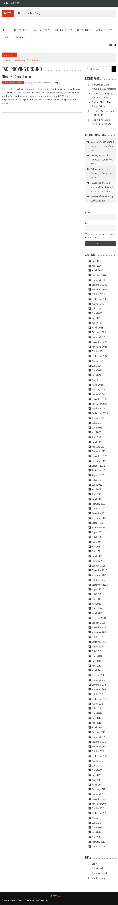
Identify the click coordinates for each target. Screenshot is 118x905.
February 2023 (99, 446)
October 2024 (98, 351)
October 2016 (98, 808)
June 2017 (97, 770)
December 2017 (99, 741)
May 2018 (96, 717)
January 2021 (98, 565)
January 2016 (98, 846)
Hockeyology (20, 30)
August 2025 (98, 303)
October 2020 (98, 579)
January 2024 (98, 394)
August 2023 (98, 418)
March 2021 (97, 556)
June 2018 (97, 713)
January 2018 (98, 737)
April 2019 (96, 665)
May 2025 (96, 318)
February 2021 (98, 560)
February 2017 (98, 789)
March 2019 (97, 670)
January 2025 (98, 337)
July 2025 (96, 308)
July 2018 (96, 708)
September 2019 (99, 641)
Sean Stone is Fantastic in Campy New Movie (102, 145)
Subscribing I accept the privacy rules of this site (99, 236)
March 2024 (97, 384)
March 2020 (97, 613)
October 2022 (98, 465)
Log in (94, 863)
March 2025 (97, 327)
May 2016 (96, 832)
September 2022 (100, 470)
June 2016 (97, 827)
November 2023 (99, 403)
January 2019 (98, 679)
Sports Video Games (12, 82)
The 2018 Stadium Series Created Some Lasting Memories (102, 186)
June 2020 (97, 598)
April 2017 (96, 779)
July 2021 (96, 537)
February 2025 (99, 332)
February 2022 (99, 503)
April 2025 (97, 322)
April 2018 (96, 722)
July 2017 (96, 765)
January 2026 (99, 279)
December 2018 (99, 684)
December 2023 (99, 399)
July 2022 (96, 479)
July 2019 (96, 651)
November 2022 (99, 460)
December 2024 (99, 341)
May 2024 (96, 375)
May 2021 (96, 546)
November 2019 (99, 632)
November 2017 (99, 746)
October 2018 (98, 694)
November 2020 (99, 575)
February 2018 (98, 732)
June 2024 (97, 370)
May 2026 (96, 260)
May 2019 (96, 660)
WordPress (18, 900)
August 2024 (98, 360)
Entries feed (97, 868)
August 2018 (97, 703)
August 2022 (98, 475)
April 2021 (96, 551)
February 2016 (98, 841)
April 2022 (97, 494)
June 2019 (97, 656)
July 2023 (96, 422)
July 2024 (96, 365)
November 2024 (99, 346)
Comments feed (99, 873)
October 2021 (98, 522)
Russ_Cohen (32, 82)
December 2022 (99, 456)
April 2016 (96, 837)
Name (87, 212)
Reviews (20, 37)
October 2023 (98, 408)
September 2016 (99, 813)
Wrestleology (104, 30)
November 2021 (99, 518)
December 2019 (99, 627)
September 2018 (99, 698)
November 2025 (99, 289)
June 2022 (97, 484)
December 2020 (99, 570)
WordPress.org (98, 878)
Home (4, 30)
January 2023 (98, 451)
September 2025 (100, 299)
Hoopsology (83, 30)
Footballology (63, 30)
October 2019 (98, 637)
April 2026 (97, 265)
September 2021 (99, 527)
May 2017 (96, 775)
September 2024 (99, 356)
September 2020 (100, 584)
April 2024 (96, 379)
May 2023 (96, 432)
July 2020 (97, 594)
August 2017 (97, 760)
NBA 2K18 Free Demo (16, 76)
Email (87, 223)
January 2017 (98, 794)
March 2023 (97, 441)
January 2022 (98, 508)
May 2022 (96, 489)
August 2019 (97, 646)
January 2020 (99, 622)
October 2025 (98, 294)
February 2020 (99, 618)
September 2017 (99, 756)
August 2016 (97, 817)
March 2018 (97, 727)
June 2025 (97, 313)
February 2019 (98, 675)
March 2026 (97, 270)
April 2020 (97, 608)
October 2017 (98, 751)
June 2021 (97, 541)
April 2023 (97, 437)
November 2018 (99, 689)
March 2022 (97, 498)
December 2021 (99, 513)
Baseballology (41, 30)
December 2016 (99, 798)
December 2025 (99, 284)
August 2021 (97, 532)
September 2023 (100, 413)
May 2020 (96, 603)
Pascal (94, 196)
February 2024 (98, 389)
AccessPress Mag (40, 900)
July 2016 (96, 822)
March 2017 (97, 784)
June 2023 (97, 427)
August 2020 (98, 589)
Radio (7, 37)
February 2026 (99, 275)
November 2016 (99, 803)
